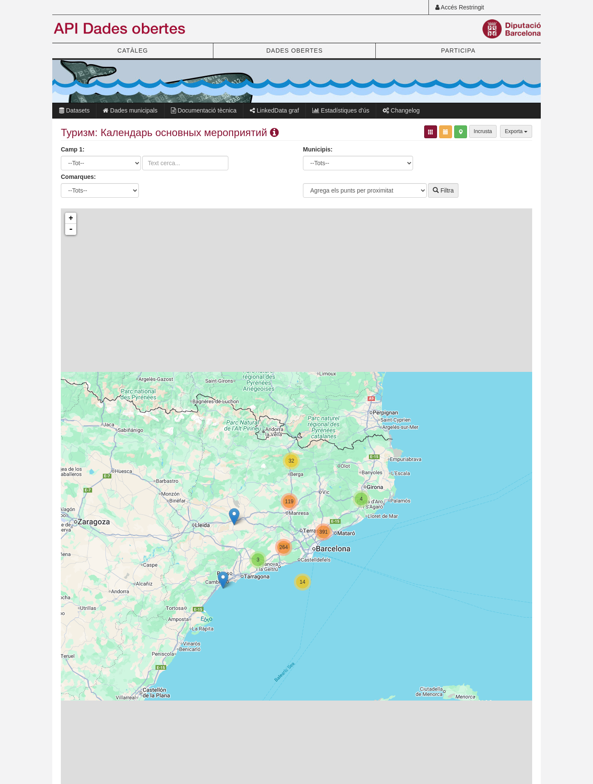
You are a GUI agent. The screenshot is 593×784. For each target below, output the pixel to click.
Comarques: (78, 176)
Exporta (516, 131)
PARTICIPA (458, 50)
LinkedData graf (274, 110)
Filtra (443, 190)
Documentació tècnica (204, 110)
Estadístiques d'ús (340, 110)
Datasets (74, 110)
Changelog (401, 110)
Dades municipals (130, 110)
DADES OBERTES (294, 50)
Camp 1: (72, 149)
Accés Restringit (459, 7)
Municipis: (317, 149)
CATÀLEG (132, 50)
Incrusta (483, 131)
